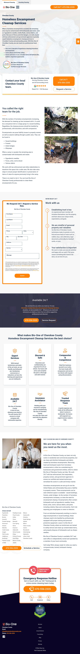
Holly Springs (26, 532)
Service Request (49, 320)
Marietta (4, 528)
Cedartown (5, 536)
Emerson (15, 528)
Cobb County (5, 530)
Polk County (5, 534)
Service (8, 248)
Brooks (4, 517)
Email (8, 225)
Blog (40, 637)
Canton (25, 528)
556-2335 (11, 633)
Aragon (4, 532)
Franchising (40, 634)
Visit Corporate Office (40, 650)
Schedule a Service (32, 548)
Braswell (15, 521)
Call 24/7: (64, 81)
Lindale (4, 542)
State (25, 231)
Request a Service (63, 89)
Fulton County (26, 525)
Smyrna (4, 525)
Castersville (26, 515)
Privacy (40, 641)
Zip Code (20, 236)
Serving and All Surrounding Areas (40, 81)
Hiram (14, 519)
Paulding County (17, 513)
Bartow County (16, 540)
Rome (14, 525)
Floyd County (16, 515)
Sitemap (40, 644)
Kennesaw (5, 523)
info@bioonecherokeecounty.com (11, 631)
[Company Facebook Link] (4, 637)
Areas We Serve (40, 631)
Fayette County (6, 540)
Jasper (14, 542)
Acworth (4, 519)
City (7, 236)
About (40, 627)
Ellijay (14, 534)
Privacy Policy (17, 265)
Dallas (14, 517)
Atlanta (25, 521)
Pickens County (17, 536)
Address (8, 242)
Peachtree (5, 515)
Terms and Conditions (26, 265)
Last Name (9, 219)
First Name (9, 214)
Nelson (25, 513)
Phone (8, 231)
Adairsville (15, 530)
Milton (25, 523)
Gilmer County (16, 532)
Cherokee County (27, 538)
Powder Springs (6, 521)
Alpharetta (26, 534)
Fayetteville (5, 513)
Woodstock (26, 530)
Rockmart (4, 538)
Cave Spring (16, 523)
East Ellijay (16, 538)
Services (40, 624)
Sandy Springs (27, 519)
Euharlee (25, 517)
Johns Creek (26, 536)
